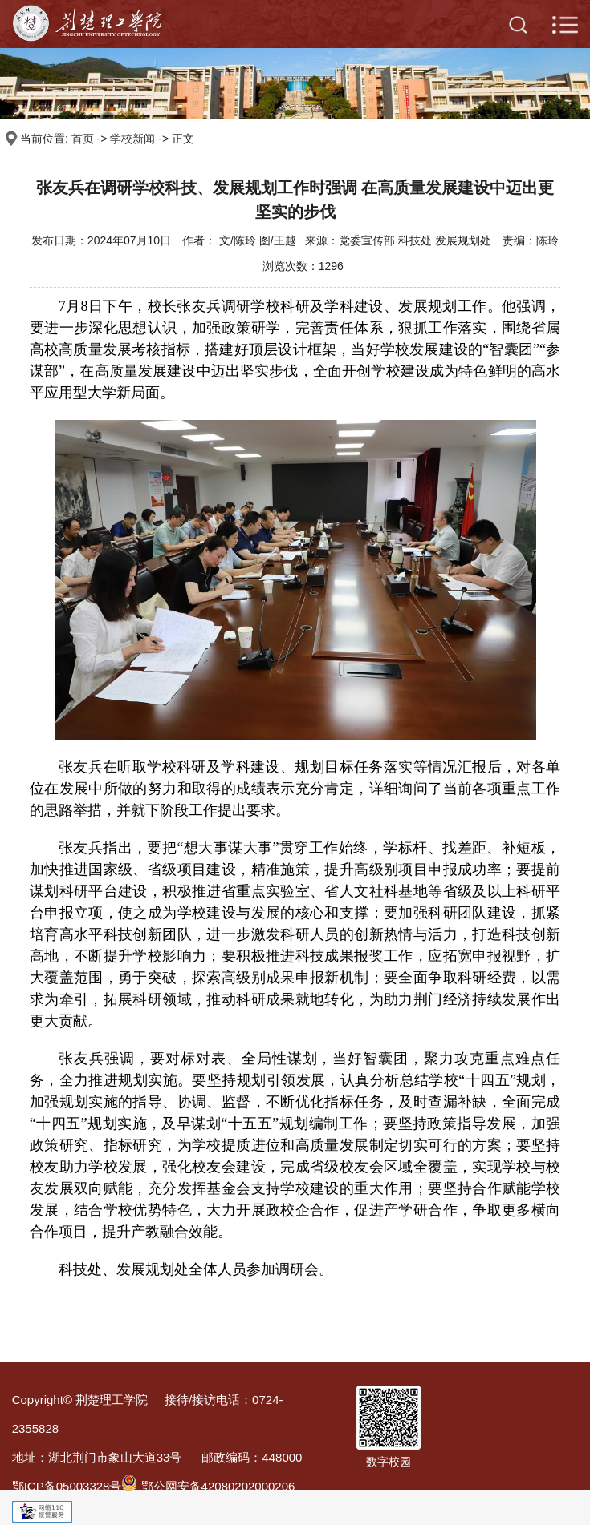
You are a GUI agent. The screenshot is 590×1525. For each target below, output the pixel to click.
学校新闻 (132, 138)
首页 (82, 138)
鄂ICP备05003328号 (67, 1486)
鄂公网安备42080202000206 (208, 1486)
